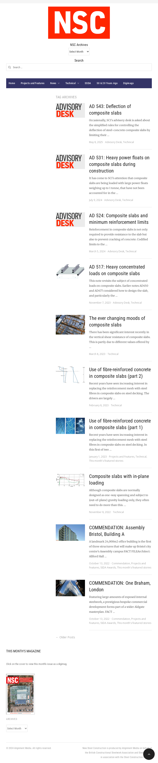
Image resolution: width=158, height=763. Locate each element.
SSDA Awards (108, 567)
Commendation (121, 563)
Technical (70, 83)
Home (12, 83)
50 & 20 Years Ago (107, 83)
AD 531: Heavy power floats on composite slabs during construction (119, 164)
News (53, 83)
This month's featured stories (106, 460)
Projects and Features (32, 83)
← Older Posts (65, 637)
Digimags (128, 83)
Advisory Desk (113, 142)
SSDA (88, 83)
